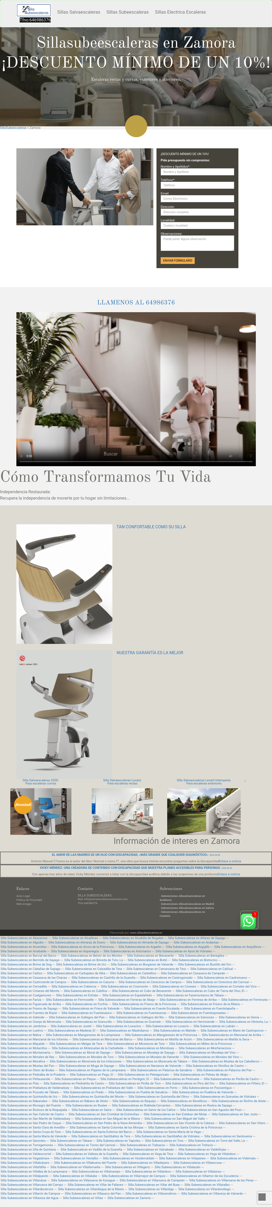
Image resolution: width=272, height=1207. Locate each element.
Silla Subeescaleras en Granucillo (89, 1022)
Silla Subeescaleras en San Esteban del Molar (175, 1114)
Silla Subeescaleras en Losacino (118, 1026)
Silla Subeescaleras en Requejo (134, 1101)
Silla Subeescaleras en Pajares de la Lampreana (92, 1070)
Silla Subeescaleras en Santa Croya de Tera (31, 1132)
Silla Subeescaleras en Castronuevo (222, 978)
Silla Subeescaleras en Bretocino (194, 960)
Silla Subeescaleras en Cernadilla (24, 986)
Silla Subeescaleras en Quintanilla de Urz (29, 1097)
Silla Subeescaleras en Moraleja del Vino (207, 1052)
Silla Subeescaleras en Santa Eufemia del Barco (98, 1132)
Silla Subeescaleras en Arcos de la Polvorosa (82, 947)
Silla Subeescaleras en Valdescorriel (26, 1154)
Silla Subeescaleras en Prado (83, 1092)
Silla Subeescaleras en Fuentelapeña (209, 1008)
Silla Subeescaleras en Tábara (71, 1141)
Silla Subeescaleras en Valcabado (150, 1149)
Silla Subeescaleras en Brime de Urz (81, 964)
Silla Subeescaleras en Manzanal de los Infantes (34, 1039)
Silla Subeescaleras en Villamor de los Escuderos (204, 1176)
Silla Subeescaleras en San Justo (235, 1114)
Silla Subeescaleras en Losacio (167, 1026)
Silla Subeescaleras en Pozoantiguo (207, 1088)
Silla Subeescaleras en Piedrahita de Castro (73, 1083)
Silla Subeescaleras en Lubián (214, 1026)
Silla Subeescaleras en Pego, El (91, 1075)
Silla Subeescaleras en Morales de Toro (86, 1057)
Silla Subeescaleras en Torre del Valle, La (216, 1141)
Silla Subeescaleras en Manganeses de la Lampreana (83, 1035)
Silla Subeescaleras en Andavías (195, 942)
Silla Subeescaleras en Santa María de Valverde (34, 1136)
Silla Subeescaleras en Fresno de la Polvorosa (144, 1004)
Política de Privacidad (29, 900)
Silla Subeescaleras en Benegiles (201, 956)
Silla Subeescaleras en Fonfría (87, 1004)
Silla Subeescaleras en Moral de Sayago (82, 1052)
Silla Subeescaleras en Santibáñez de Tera (100, 1136)
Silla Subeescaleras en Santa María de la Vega (169, 1132)
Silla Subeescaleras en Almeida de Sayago (139, 942)
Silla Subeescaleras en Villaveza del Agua (29, 1198)
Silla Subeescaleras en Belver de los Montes (91, 956)
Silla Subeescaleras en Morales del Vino (211, 1057)
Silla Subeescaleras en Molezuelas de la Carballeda (87, 1048)
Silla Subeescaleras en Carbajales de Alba (76, 973)
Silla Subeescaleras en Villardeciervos (27, 1189)
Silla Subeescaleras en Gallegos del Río (136, 1017)
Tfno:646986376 (35, 19)
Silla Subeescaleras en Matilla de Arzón (164, 1039)
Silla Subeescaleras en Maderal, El (71, 1030)
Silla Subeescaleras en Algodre (22, 942)
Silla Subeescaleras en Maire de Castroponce (232, 1030)
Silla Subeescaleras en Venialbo (76, 1158)
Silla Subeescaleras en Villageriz (127, 1167)
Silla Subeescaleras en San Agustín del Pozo (211, 1110)
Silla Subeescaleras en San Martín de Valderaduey (35, 1119)
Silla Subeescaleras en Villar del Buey (154, 1185)
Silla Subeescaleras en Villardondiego (204, 1189)
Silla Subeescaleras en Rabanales (24, 1101)
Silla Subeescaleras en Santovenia (228, 1136)
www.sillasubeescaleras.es (146, 932)
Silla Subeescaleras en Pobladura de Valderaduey (35, 1088)
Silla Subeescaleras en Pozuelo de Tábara (30, 1092)
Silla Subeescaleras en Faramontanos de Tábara (190, 995)
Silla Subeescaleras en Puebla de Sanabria (138, 1092)
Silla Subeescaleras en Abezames (24, 938)
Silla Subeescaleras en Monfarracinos (205, 1048)
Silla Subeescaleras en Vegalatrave (25, 1158)
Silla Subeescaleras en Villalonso (198, 1171)
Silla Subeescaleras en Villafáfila (23, 1167)
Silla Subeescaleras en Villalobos (148, 1171)
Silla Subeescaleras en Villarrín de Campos (30, 1193)
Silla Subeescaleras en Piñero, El (241, 1083)
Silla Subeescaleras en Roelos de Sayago (203, 1105)
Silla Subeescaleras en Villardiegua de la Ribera (91, 1189)
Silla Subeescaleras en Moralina (23, 1061)
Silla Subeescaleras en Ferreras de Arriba (188, 1000)
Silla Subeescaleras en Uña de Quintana (28, 1149)
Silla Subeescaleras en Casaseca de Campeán (193, 973)
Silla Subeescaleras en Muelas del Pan (27, 1066)
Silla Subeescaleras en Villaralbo (207, 1185)
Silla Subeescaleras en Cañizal (212, 969)
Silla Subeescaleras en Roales (86, 1105)
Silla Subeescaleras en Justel (71, 1026)
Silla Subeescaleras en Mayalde (23, 1044)
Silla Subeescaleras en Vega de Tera (148, 1154)
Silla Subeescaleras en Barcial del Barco (28, 956)
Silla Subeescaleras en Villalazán (177, 1167)
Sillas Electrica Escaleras (180, 12)
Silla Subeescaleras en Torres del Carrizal (86, 1145)
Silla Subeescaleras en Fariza (21, 1000)
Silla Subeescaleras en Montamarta (25, 1052)
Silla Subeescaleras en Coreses (174, 986)
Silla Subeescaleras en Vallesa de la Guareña (87, 1154)
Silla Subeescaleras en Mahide (175, 1030)
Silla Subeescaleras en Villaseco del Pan (93, 1193)
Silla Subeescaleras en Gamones (191, 1017)
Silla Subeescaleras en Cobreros (73, 986)
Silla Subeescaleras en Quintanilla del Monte (93, 1097)
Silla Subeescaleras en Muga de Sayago (86, 1066)
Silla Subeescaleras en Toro (164, 1141)
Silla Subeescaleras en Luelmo (22, 1030)
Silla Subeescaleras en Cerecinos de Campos (150, 982)
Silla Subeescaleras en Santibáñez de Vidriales (167, 1136)
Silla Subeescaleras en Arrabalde (23, 951)
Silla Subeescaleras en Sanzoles (23, 1141)
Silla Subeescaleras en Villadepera (145, 1163)
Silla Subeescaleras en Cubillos (85, 991)
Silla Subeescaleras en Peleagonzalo (143, 1075)
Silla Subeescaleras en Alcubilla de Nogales (133, 938)
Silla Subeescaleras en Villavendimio (151, 1193)
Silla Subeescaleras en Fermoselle (70, 1000)
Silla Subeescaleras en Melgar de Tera (75, 1044)
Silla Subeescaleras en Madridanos (124, 1030)
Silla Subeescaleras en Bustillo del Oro (204, 964)
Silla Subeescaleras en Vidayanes (182, 1158)
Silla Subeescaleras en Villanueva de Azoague (83, 1180)
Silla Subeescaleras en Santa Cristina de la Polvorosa (185, 1127)
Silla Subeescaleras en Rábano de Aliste (80, 1101)
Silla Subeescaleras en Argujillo (188, 947)
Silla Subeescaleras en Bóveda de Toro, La (93, 960)
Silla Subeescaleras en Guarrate (139, 1022)
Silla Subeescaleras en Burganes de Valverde (142, 964)
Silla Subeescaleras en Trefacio (191, 1145)
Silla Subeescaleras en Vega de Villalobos (207, 1154)
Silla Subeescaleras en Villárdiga (151, 1189)
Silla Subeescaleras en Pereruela (176, 1079)
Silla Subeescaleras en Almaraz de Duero (76, 942)
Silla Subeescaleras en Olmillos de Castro (215, 1066)
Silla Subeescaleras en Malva (21, 1035)
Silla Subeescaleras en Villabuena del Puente (85, 1163)
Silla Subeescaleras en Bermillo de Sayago (30, 960)
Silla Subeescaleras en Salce (92, 1110)
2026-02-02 (227, 868)
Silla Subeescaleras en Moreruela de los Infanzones (85, 1061)
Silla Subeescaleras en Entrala (77, 995)
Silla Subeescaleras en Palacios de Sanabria (161, 1070)
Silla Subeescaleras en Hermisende (190, 1022)
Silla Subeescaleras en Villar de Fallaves (95, 1185)
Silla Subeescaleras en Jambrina (23, 1026)
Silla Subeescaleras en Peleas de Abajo (200, 1075)
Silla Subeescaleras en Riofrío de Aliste (239, 1101)
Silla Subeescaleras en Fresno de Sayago (29, 1008)
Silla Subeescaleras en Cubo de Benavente (141, 991)
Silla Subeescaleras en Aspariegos (75, 951)
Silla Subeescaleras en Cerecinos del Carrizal (217, 982)
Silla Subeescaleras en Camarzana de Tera (156, 969)
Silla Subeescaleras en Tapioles (118, 1141)
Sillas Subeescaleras (127, 12)
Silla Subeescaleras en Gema (239, 1017)
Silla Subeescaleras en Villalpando (24, 1176)
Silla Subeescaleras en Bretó (147, 960)
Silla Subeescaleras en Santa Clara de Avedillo (33, 1127)
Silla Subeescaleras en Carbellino (133, 973)
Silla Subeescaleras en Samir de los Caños (145, 1110)
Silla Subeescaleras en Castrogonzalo (166, 978)
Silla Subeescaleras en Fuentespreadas (198, 1013)
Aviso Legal (23, 896)
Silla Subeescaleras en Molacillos (24, 1048)
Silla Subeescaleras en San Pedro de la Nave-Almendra (104, 1123)
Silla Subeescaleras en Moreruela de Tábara (156, 1061)
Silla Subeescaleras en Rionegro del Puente (31, 1105)
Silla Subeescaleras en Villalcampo (96, 1171)
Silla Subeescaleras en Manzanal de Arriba (231, 1035)
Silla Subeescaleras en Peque (75, 1079)
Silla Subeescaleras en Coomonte (124, 986)
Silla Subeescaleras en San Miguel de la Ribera (107, 1119)
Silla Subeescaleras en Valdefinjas (202, 1149)
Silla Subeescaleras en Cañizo (21, 973)
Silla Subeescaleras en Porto (157, 1088)
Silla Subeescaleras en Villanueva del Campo (32, 1185)
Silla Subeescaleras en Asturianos (127, 951)
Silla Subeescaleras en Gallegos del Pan (77, 1017)
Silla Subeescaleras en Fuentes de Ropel (29, 1013)
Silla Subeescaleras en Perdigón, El (124, 1079)
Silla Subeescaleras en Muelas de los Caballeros (225, 1061)
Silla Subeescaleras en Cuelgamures (26, 995)
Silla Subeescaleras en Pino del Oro (189, 1083)
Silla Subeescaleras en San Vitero (242, 1123)
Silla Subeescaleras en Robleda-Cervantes (141, 1105)
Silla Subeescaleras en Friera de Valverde (91, 1008)
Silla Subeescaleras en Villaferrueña (75, 1167)
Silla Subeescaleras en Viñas (83, 1198)
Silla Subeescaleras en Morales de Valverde (148, 1057)
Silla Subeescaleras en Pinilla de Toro (135, 1083)
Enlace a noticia (230, 861)
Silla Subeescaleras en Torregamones (27, 1145)
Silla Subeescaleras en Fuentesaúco (87, 1013)
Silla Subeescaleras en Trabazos (142, 1145)
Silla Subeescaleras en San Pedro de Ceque (31, 1123)
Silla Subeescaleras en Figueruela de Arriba (31, 1004)
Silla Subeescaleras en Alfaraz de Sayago (196, 938)
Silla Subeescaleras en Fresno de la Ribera (210, 1004)
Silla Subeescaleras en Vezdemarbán (128, 1158)
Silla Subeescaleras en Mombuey (151, 1048)
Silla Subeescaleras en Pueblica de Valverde (202, 1092)
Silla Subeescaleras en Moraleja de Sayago (145, 1052)
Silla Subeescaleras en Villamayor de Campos (133, 1176)
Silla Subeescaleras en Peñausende (25, 1079)
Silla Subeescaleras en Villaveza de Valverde (212, 1193)
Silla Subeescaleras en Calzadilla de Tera (93, 969)
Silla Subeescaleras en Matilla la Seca (223, 1039)
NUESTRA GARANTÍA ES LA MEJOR (150, 652)
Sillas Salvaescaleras (78, 12)
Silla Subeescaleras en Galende (22, 1017)
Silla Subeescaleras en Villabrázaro (25, 1163)
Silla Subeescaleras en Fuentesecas (141, 1013)
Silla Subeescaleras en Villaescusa (197, 1163)
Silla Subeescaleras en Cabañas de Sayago (30, 969)
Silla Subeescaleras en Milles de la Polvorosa (200, 1044)
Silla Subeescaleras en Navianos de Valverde (150, 1066)
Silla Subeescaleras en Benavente (150, 956)
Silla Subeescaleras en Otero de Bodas (27, 1070)
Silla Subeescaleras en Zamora (129, 1198)
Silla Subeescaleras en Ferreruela (244, 1000)
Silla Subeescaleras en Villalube (75, 1176)
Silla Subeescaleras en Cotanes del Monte (30, 991)
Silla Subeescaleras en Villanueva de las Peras (221, 1180)
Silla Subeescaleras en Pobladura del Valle (103, 1088)
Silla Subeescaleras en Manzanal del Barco (103, 1039)
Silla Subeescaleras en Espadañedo (127, 995)
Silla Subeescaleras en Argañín (140, 947)
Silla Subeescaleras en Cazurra (92, 982)
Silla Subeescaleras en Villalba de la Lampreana (34, 1171)
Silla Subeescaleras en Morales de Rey (27, 1057)
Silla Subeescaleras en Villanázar (24, 1180)
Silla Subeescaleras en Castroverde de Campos (33, 982)
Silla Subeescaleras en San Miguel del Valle (175, 1119)
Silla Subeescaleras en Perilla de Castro (231, 1079)
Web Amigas (23, 904)
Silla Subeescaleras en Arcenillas (24, 947)
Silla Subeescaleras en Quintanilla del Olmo (159, 1097)
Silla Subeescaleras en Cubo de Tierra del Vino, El (210, 991)
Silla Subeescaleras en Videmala (233, 1158)
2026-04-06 (214, 855)
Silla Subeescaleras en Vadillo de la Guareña (91, 1149)
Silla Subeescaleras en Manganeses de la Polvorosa (161, 1035)
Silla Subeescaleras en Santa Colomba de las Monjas (106, 1127)
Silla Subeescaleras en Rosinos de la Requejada (34, 1110)
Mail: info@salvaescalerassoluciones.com (103, 899)
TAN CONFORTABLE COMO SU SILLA (151, 526)
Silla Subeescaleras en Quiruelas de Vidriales (224, 1097)
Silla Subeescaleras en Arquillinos (237, 947)
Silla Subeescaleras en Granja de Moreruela (31, 1022)
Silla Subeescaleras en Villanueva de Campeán (152, 1180)
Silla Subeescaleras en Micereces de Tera (136, 1044)
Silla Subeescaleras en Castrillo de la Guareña (103, 978)
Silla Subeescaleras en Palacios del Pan (224, 1070)
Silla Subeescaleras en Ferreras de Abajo (126, 1000)
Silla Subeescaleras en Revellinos (184, 1101)
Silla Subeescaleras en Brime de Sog (26, 964)
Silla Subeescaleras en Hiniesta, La (243, 1022)
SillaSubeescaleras (13, 128)
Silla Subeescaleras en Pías (20, 1083)
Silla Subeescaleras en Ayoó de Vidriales (184, 951)
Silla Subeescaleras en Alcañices (75, 938)
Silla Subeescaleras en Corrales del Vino (229, 986)
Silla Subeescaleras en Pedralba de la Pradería (33, 1075)
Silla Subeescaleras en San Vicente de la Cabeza (180, 1123)
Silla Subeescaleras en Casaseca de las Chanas (34, 978)
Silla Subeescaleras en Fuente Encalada (151, 1008)
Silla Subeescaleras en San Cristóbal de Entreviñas (103, 1114)
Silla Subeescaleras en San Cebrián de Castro (32, 1114)
